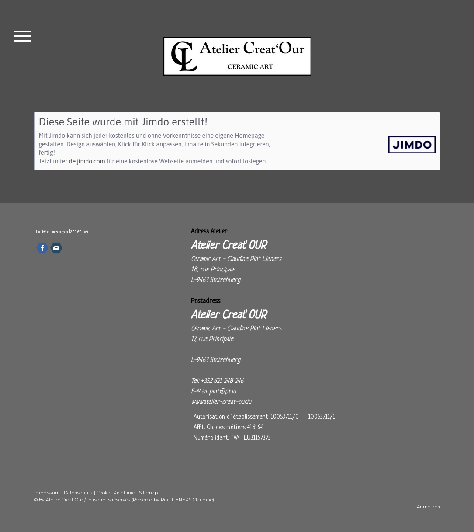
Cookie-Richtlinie (116, 493)
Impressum (47, 493)
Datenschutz (78, 493)
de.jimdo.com (87, 161)
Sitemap (148, 493)
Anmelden (428, 507)
